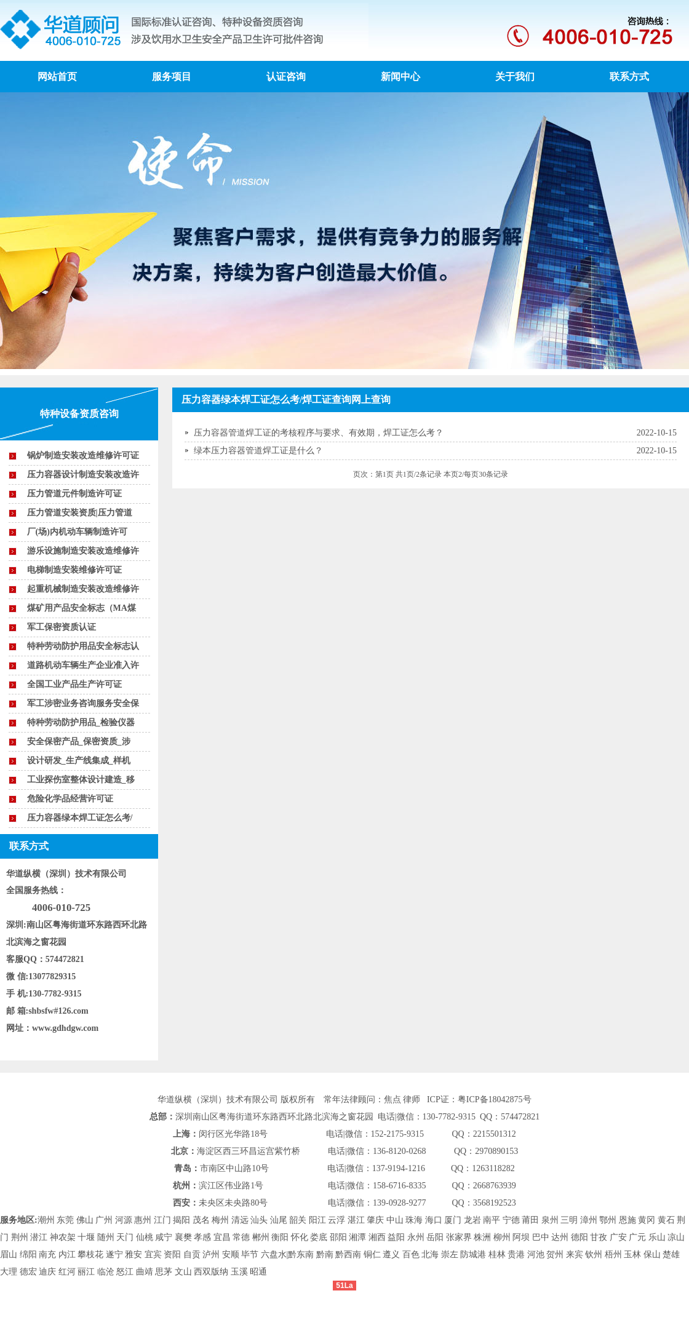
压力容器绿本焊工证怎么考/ (80, 817)
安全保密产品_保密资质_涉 (78, 741)
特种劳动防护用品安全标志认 (83, 646)
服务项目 (171, 76)
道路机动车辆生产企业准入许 (83, 665)
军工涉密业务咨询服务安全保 (83, 703)
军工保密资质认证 (61, 627)
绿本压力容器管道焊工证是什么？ (258, 450)
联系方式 (629, 76)
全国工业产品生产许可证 (74, 684)
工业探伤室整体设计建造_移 (81, 779)
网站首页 (57, 76)
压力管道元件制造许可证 (74, 493)
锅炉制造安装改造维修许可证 (83, 455)
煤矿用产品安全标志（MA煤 (81, 608)
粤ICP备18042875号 (495, 1099)
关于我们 (515, 76)
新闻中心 (400, 76)
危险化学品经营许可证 (70, 798)
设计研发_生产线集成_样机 (78, 760)
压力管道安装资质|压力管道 (79, 512)
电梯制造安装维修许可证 (74, 570)
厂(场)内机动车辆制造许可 (77, 531)
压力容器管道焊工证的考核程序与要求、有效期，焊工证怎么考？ (319, 432)
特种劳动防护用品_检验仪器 (81, 722)
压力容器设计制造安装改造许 (83, 474)
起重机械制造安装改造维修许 (83, 589)
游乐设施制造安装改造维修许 (83, 550)
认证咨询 (286, 76)
